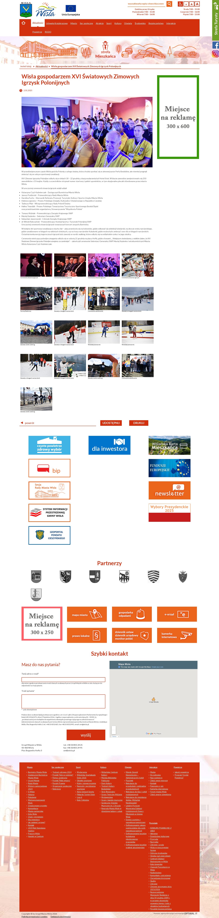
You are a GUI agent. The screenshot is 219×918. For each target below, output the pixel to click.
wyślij (86, 734)
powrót (27, 423)
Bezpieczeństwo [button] (156, 23)
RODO (48, 32)
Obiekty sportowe (84, 780)
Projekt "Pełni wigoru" (61, 780)
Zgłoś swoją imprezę (159, 780)
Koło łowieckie (156, 864)
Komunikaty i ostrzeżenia (160, 875)
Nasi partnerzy (156, 777)
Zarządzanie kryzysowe (160, 878)
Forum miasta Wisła (158, 791)
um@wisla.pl (69, 750)
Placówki (129, 780)
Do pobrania (155, 775)
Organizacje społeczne (62, 786)
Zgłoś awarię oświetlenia (160, 794)
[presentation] (43, 735)
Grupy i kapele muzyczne (111, 800)
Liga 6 (79, 797)
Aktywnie (154, 833)
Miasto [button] (73, 23)
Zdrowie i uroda (157, 844)
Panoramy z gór (157, 786)
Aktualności (37, 22)
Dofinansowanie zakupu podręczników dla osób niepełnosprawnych (136, 828)
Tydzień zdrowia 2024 (62, 772)
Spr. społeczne (58, 767)
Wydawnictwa (107, 797)
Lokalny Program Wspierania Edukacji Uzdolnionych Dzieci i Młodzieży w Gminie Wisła (135, 811)
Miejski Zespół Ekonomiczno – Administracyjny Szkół (135, 775)
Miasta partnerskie (35, 811)
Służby (153, 881)
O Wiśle (31, 791)
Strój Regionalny (108, 791)
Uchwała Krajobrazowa (57, 23)
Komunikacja (33, 808)
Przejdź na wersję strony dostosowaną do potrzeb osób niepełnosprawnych (180, 4)
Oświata (128, 767)
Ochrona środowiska (158, 853)
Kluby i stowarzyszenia (86, 783)
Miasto (30, 767)
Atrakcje (100, 23)
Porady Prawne (59, 783)
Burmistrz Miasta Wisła (37, 772)
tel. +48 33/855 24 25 (72, 745)
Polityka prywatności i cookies (34, 916)
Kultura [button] (117, 23)
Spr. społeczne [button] (86, 23)
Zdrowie (153, 884)
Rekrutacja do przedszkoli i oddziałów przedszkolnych (136, 786)
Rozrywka (154, 842)
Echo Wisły (32, 814)
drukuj (138, 423)
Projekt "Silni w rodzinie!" (63, 775)
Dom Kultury (106, 783)
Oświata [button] (128, 23)
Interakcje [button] (171, 23)
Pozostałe (153, 823)
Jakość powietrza (182, 772)
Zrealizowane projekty (37, 805)
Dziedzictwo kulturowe (159, 836)
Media (152, 772)
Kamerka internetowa (159, 789)
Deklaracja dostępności (61, 916)
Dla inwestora (34, 819)
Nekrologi (57, 789)
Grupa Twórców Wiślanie (111, 794)
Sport (78, 767)
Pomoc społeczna (60, 777)
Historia (31, 794)
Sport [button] (109, 23)
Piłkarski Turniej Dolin (86, 794)
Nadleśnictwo (155, 872)
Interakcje (153, 767)
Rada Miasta (33, 783)
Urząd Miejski (33, 780)
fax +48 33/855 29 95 (72, 747)
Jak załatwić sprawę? (36, 822)
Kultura (103, 767)
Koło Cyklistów (83, 800)
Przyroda (154, 839)
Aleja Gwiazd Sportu (85, 791)
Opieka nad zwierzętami (160, 856)
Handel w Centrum (36, 836)
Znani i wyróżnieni (35, 817)
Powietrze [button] (37, 32)
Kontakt (31, 825)
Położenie (32, 797)
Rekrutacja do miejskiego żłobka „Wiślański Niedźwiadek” (136, 800)
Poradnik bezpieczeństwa (161, 909)
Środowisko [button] (140, 23)
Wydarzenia (82, 772)
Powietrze (178, 767)
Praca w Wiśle (34, 833)
